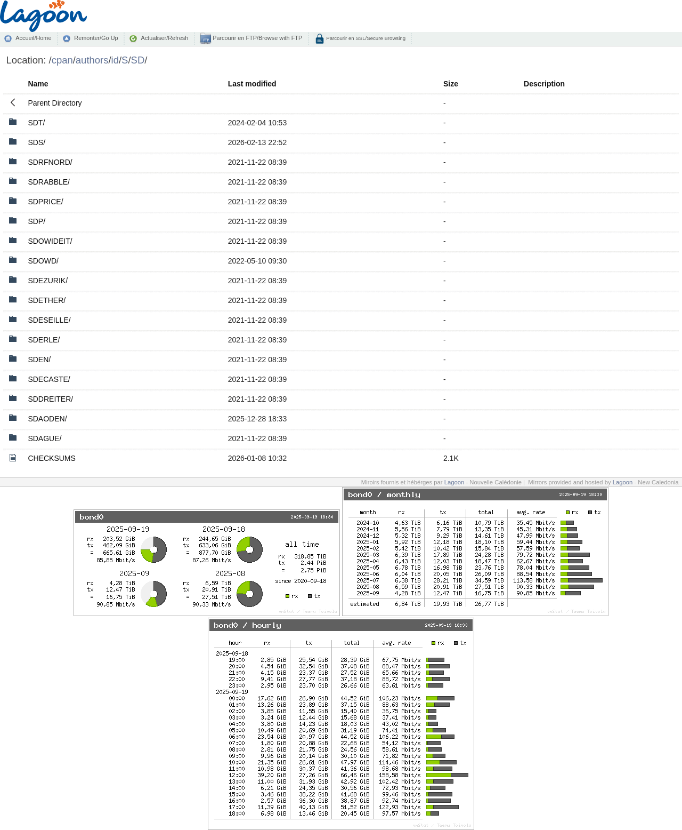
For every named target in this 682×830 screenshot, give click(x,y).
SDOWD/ (43, 261)
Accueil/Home (33, 38)
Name (38, 83)
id (115, 60)
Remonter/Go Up (96, 38)
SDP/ (36, 221)
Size (450, 83)
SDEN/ (39, 359)
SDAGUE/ (44, 438)
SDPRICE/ (45, 201)
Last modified (252, 83)
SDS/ (36, 142)
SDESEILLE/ (49, 320)
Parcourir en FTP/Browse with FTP (256, 38)
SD (138, 60)
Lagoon (454, 482)
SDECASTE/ (49, 379)
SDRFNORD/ (50, 162)
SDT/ (36, 122)
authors (92, 60)
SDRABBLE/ (49, 182)
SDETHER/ (47, 300)
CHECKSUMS (51, 458)
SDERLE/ (44, 340)
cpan (62, 60)
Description (544, 83)
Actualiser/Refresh (164, 38)
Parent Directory (55, 103)
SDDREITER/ (50, 399)
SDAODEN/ (47, 418)
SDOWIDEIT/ (50, 241)
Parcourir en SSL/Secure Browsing (365, 38)
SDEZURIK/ (48, 280)
